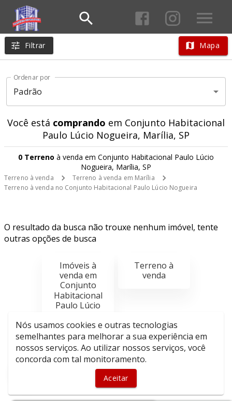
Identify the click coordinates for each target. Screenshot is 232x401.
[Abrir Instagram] (173, 18)
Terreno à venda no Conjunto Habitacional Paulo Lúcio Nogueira (100, 187)
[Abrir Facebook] (142, 18)
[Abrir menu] (204, 18)
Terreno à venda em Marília (113, 177)
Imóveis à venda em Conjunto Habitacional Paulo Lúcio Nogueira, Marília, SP (78, 295)
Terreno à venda (29, 177)
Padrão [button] (27, 91)
